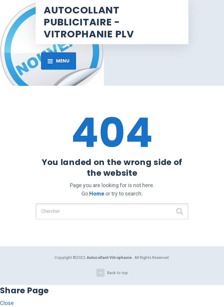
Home (96, 193)
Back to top (112, 273)
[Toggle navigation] (58, 61)
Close (7, 303)
